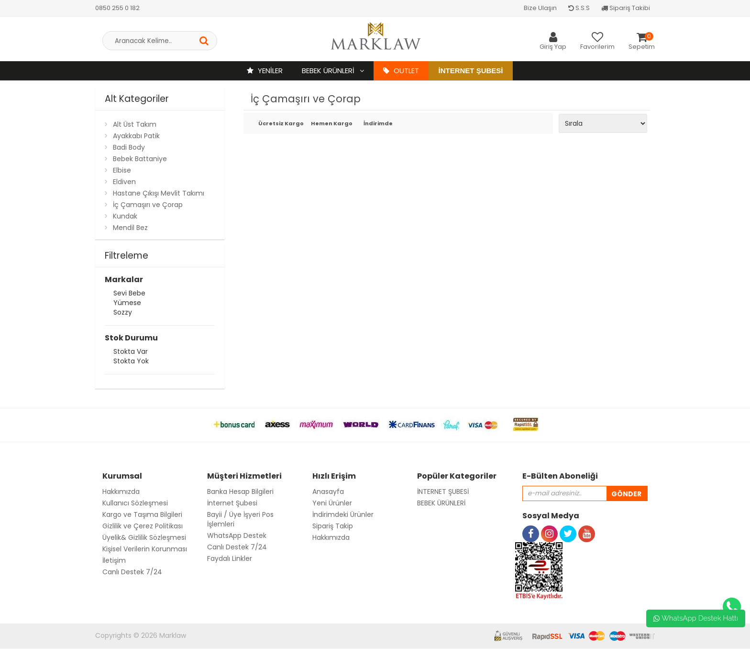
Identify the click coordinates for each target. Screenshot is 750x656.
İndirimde (378, 124)
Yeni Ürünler (332, 503)
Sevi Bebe (129, 294)
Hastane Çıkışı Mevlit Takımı (158, 193)
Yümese (127, 303)
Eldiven (124, 181)
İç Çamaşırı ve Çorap (148, 204)
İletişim (114, 560)
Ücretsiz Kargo (277, 124)
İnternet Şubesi (470, 70)
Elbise (122, 170)
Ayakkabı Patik (136, 136)
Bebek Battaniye (140, 159)
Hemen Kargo (330, 124)
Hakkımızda (121, 491)
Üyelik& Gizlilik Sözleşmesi (144, 537)
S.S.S (579, 7)
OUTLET (401, 71)
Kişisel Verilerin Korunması (144, 549)
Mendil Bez (130, 227)
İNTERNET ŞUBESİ (443, 491)
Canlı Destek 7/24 (132, 572)
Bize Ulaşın (540, 7)
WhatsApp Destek (236, 535)
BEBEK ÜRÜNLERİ (329, 71)
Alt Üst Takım (134, 124)
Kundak (125, 216)
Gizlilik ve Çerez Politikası (142, 526)
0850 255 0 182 (117, 7)
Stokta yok (131, 362)
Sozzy (122, 313)
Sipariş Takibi (625, 7)
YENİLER (265, 71)
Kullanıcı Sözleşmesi (135, 503)
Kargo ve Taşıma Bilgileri (142, 514)
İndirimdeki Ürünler (343, 514)
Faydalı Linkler (229, 558)
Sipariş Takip (332, 526)
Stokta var (130, 352)
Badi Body (129, 147)
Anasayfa (328, 491)
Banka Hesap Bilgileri (240, 491)
